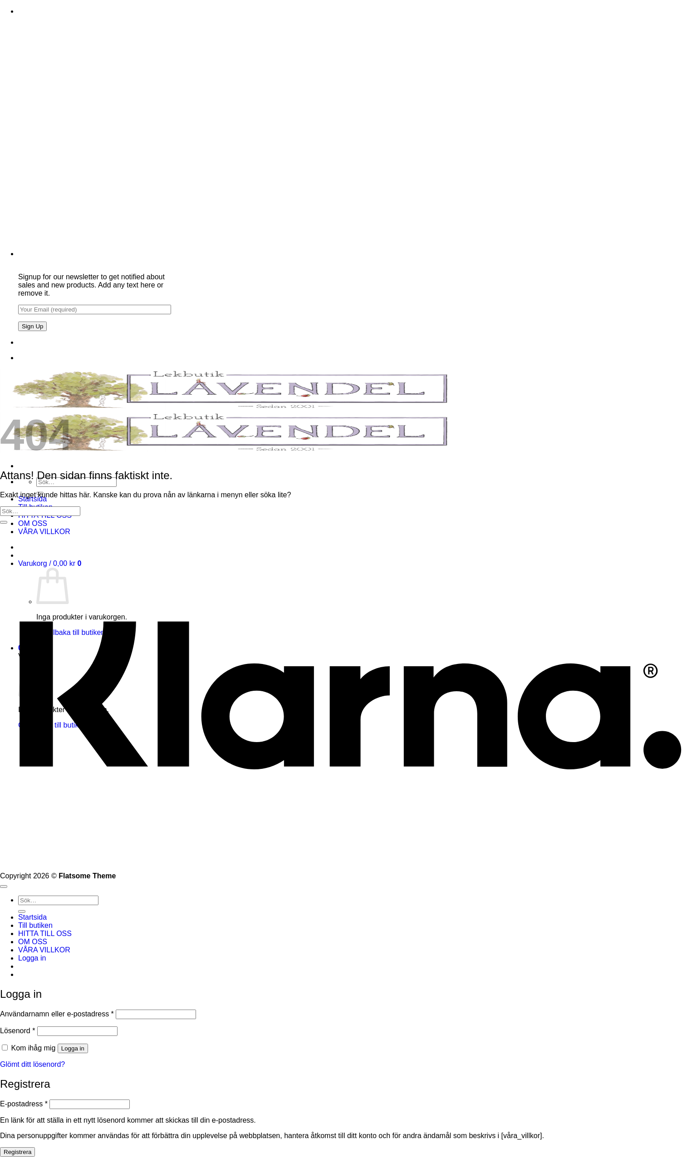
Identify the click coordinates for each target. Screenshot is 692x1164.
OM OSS (32, 523)
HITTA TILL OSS (45, 933)
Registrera (17, 1152)
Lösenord (17, 1031)
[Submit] (3, 522)
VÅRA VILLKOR (44, 950)
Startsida (32, 917)
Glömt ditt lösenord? (32, 1064)
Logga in (72, 1048)
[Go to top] (3, 886)
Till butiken (35, 925)
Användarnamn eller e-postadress (57, 1014)
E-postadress (24, 1104)
